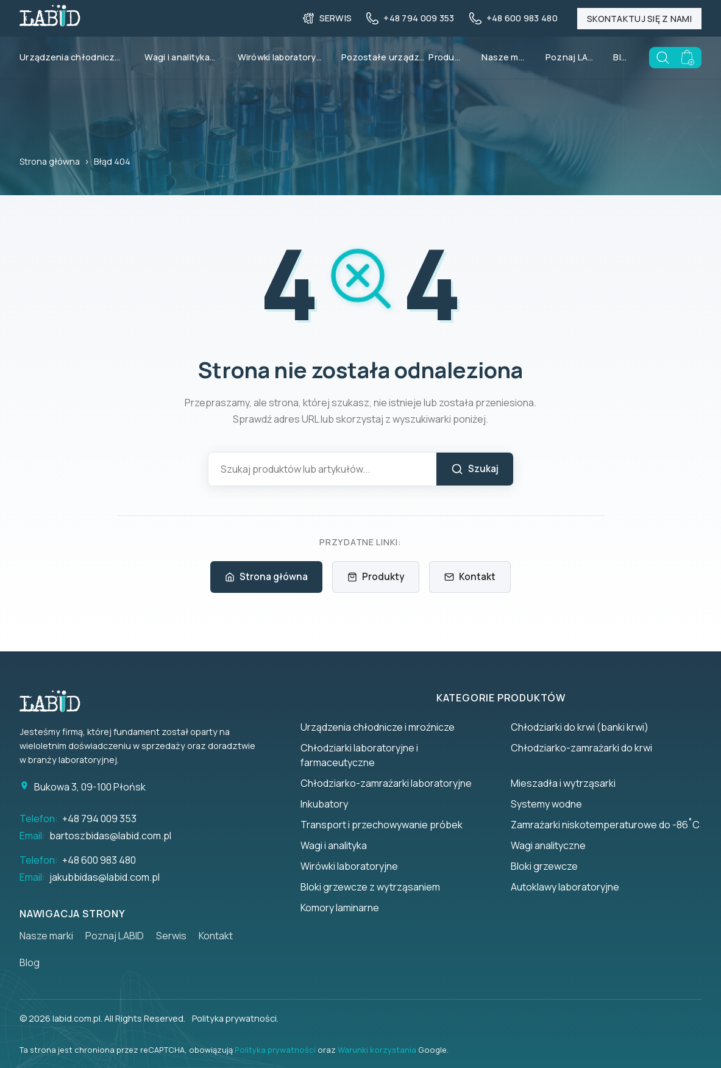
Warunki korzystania (377, 1049)
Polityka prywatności (275, 1049)
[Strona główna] (56, 701)
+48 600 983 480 (99, 860)
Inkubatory (324, 804)
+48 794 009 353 (99, 818)
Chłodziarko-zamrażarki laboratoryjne (386, 783)
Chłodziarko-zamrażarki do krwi (581, 747)
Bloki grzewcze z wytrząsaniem (370, 887)
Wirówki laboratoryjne (280, 57)
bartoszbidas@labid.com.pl (110, 835)
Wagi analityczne (548, 845)
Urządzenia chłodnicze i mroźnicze (377, 727)
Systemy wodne (546, 804)
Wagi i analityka (184, 57)
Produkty (445, 57)
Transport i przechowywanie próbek (381, 824)
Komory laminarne (339, 907)
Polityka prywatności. (235, 1018)
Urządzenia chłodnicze (77, 57)
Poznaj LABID (569, 57)
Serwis (171, 935)
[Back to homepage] (50, 22)
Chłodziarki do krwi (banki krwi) (579, 727)
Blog (621, 57)
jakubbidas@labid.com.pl (104, 877)
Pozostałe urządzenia (384, 57)
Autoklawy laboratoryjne (565, 887)
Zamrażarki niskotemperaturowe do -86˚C (605, 824)
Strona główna (50, 161)
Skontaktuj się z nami (639, 18)
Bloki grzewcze (544, 866)
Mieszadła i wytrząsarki (563, 783)
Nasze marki (503, 57)
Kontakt (469, 576)
